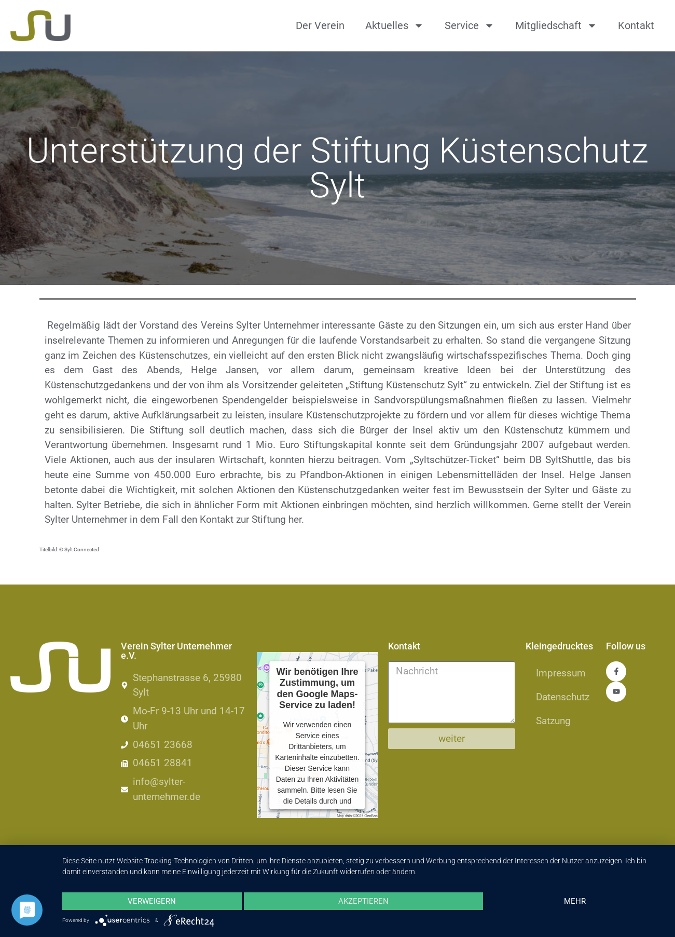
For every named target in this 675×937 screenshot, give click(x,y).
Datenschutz (562, 697)
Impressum (561, 673)
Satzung (553, 721)
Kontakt (636, 25)
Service (469, 25)
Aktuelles (394, 25)
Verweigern (152, 901)
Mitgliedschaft (556, 25)
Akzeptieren (363, 901)
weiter (451, 738)
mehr (575, 901)
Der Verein (320, 25)
